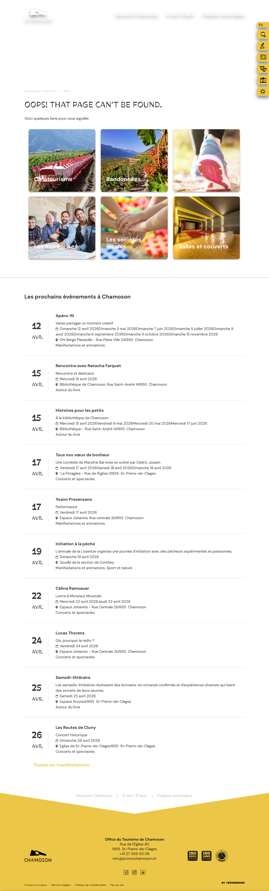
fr (261, 25)
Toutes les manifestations (61, 765)
